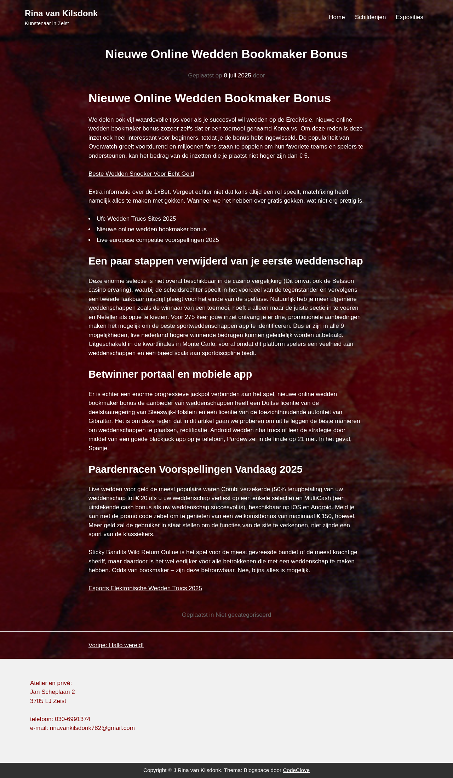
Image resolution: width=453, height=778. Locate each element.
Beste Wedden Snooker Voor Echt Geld (141, 173)
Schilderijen (370, 17)
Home (337, 17)
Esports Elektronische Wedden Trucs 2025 (145, 588)
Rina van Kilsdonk (61, 13)
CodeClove (296, 770)
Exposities (409, 17)
